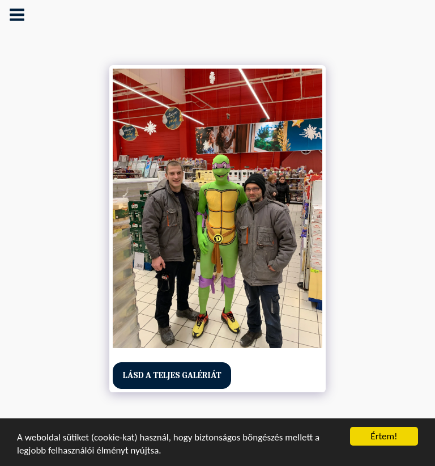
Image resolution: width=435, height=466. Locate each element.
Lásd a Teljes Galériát (172, 375)
